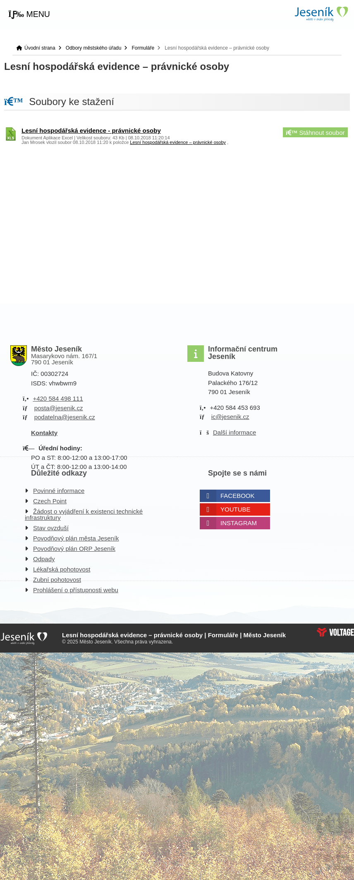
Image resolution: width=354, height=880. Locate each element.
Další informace (234, 432)
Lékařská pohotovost (61, 569)
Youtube (235, 509)
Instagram (238, 522)
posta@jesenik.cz (58, 407)
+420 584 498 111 (58, 398)
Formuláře (143, 47)
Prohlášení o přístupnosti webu (75, 589)
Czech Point (50, 501)
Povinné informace (58, 490)
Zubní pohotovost (57, 579)
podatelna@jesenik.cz (64, 417)
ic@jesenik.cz (230, 416)
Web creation (335, 632)
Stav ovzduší (51, 527)
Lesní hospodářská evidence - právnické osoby (91, 130)
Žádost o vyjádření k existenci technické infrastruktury (84, 514)
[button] (29, 14)
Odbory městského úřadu (94, 47)
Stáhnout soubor (315, 132)
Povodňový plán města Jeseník (76, 538)
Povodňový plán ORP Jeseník (74, 548)
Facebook (237, 495)
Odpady (44, 558)
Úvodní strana (321, 14)
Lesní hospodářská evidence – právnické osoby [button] (178, 142)
